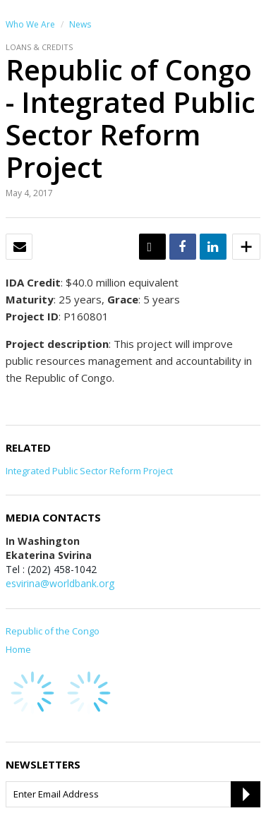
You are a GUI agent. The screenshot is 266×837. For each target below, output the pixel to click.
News (80, 24)
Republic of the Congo (52, 631)
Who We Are (30, 24)
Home (18, 649)
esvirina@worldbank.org (60, 583)
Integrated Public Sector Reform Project (89, 470)
